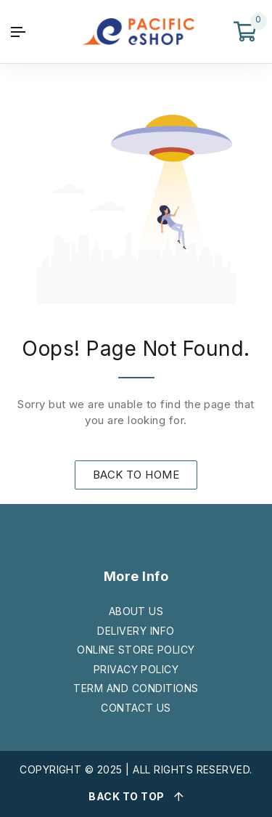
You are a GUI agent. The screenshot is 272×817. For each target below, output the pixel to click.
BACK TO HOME (136, 474)
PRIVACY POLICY (136, 669)
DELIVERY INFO (135, 631)
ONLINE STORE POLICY (135, 649)
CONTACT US (136, 708)
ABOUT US (136, 611)
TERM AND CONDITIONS (135, 688)
